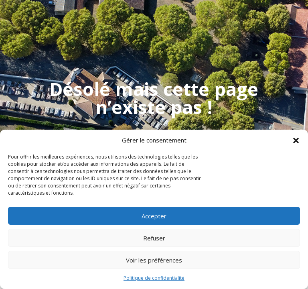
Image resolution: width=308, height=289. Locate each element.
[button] (296, 140)
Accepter (154, 216)
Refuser (154, 238)
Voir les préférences (154, 260)
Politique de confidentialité (154, 278)
